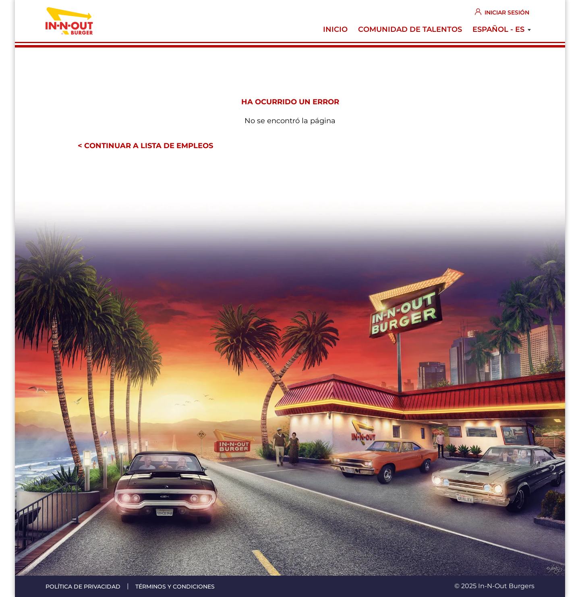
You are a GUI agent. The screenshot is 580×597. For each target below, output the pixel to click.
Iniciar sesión (507, 12)
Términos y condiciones (175, 586)
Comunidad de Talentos (410, 29)
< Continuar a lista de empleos (145, 145)
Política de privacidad (83, 586)
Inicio (335, 29)
